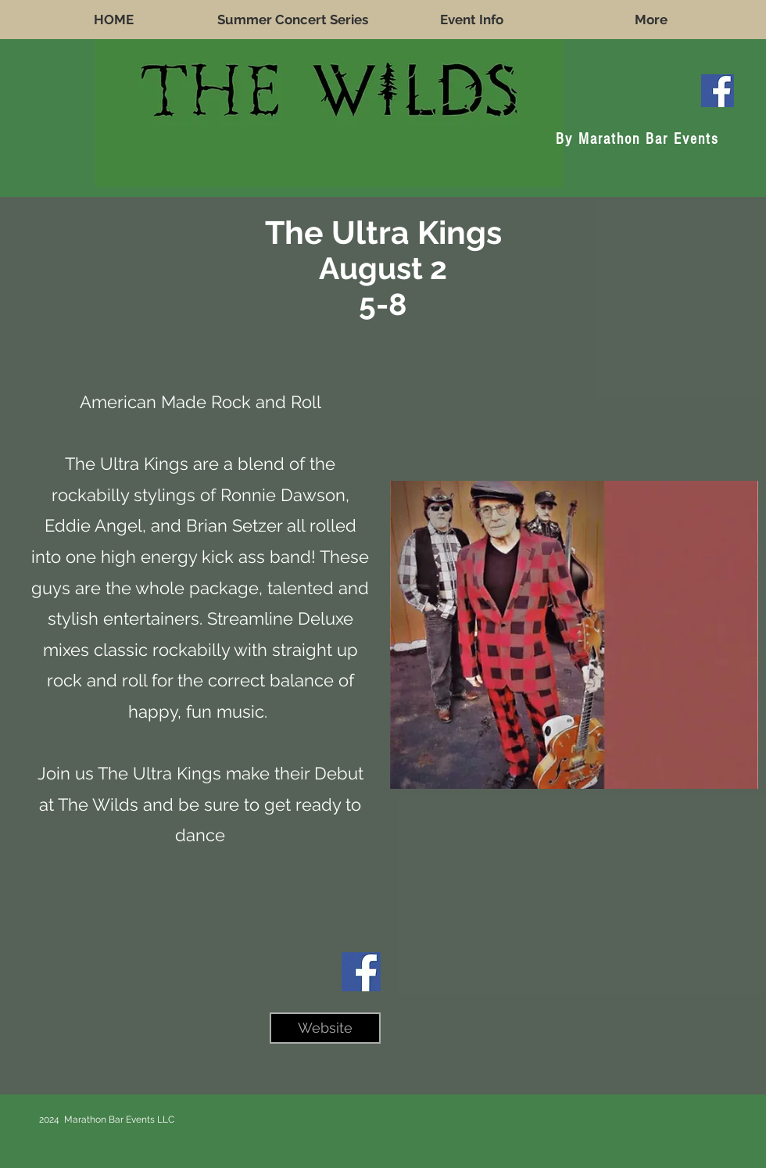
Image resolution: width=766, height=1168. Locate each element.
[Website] (325, 1028)
